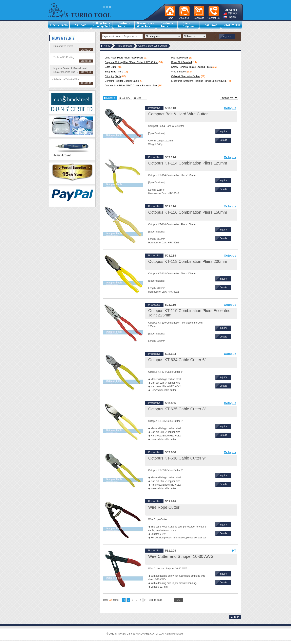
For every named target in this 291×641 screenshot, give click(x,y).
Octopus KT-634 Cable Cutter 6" (177, 360)
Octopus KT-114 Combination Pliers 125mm (187, 163)
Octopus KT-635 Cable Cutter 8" (177, 409)
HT (234, 550)
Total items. (111, 600)
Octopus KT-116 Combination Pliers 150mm (187, 212)
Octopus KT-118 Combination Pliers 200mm (187, 261)
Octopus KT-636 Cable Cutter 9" (177, 458)
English (230, 17)
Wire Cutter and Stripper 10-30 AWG (181, 556)
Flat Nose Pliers (180, 57)
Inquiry (223, 131)
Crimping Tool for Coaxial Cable (122, 81)
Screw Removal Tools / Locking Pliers (191, 67)
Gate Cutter (111, 67)
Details (223, 140)
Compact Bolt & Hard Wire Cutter (178, 114)
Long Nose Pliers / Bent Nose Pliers (124, 57)
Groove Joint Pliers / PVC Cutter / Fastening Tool (131, 85)
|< (124, 600)
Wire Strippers (179, 71)
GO (178, 600)
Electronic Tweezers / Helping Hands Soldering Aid (198, 81)
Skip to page (166, 600)
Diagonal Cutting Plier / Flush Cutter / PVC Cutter (131, 62)
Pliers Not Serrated (181, 62)
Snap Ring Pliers (114, 71)
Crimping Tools (113, 76)
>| (145, 600)
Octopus (230, 108)
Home (107, 45)
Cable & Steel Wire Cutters (185, 76)
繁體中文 (230, 13)
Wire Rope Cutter (164, 507)
